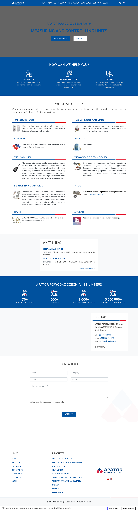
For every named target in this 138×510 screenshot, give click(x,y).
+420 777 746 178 (107, 338)
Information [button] (73, 3)
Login (105, 3)
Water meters (58, 466)
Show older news (88, 269)
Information (17, 470)
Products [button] (62, 3)
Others (55, 485)
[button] (120, 3)
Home (44, 3)
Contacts (97, 3)
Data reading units (60, 474)
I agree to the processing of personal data (48, 402)
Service (55, 489)
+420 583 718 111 (104, 335)
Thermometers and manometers (66, 481)
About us (16, 463)
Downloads (86, 3)
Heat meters (57, 470)
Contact (80, 39)
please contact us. (96, 194)
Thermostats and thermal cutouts (68, 477)
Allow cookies (113, 508)
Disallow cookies (128, 508)
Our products (60, 39)
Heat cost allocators (62, 459)
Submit (69, 414)
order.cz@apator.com (108, 341)
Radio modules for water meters (67, 463)
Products (16, 466)
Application (57, 492)
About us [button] (52, 3)
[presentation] (91, 405)
